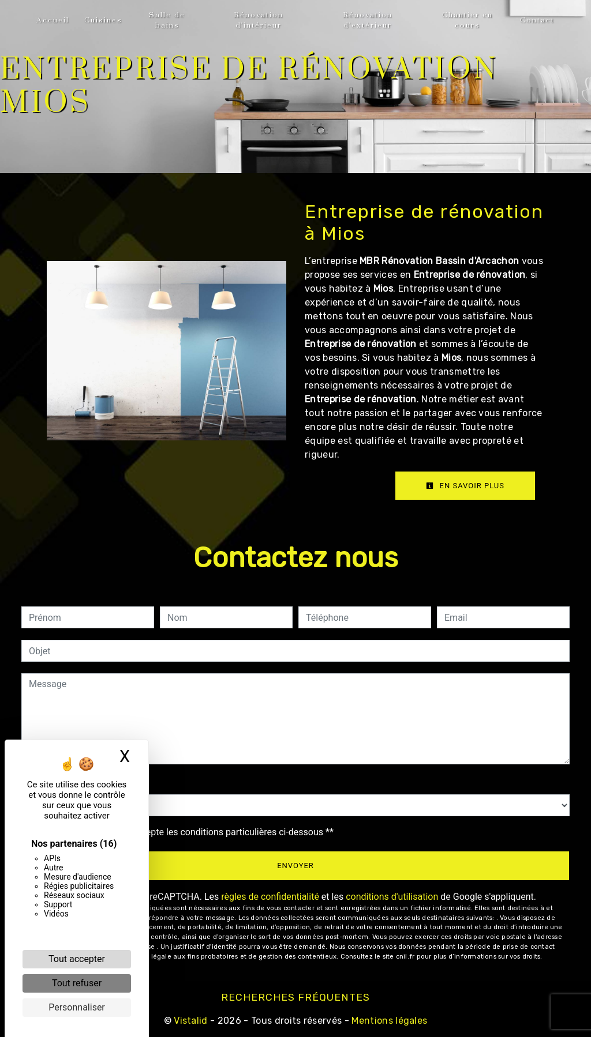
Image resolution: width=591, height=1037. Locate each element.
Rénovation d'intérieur (258, 20)
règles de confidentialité (270, 896)
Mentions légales (388, 1020)
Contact (537, 20)
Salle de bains (167, 20)
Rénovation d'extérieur (367, 20)
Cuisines (103, 20)
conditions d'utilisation (392, 896)
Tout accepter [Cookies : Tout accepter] (76, 958)
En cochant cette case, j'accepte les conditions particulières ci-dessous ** (183, 832)
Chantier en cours (467, 20)
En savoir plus (465, 485)
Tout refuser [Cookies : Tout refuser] (77, 983)
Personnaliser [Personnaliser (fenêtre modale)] (76, 1007)
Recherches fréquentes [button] (295, 997)
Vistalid (191, 1020)
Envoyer (295, 865)
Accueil (52, 20)
